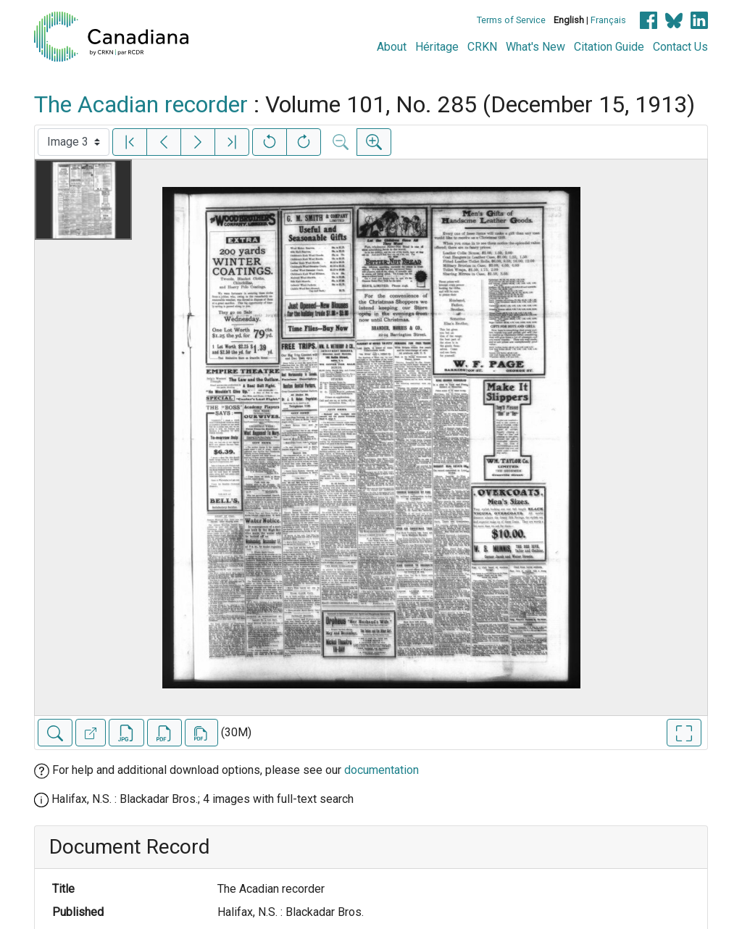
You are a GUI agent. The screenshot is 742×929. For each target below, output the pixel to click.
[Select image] (73, 142)
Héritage (437, 47)
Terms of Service (511, 19)
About (392, 47)
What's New (535, 47)
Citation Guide (609, 47)
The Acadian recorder (141, 104)
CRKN (482, 47)
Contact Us (680, 47)
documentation (381, 770)
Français (608, 19)
